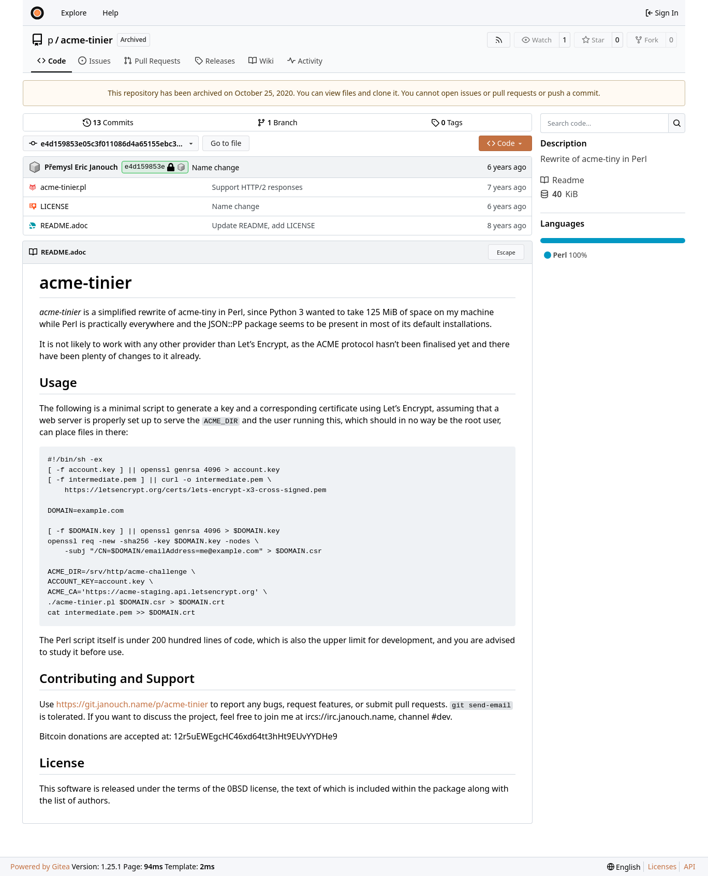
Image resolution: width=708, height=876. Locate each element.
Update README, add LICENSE (263, 225)
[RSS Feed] (499, 40)
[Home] (37, 13)
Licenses (662, 866)
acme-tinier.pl (63, 187)
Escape (506, 252)
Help (110, 13)
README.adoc (64, 225)
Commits (108, 122)
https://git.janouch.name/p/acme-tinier (132, 704)
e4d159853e (155, 167)
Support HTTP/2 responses (257, 187)
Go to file (226, 143)
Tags (447, 122)
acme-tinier (86, 40)
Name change (216, 167)
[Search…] (676, 123)
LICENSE (54, 206)
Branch (277, 122)
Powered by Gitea (40, 866)
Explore (73, 13)
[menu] (624, 867)
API (689, 866)
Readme (562, 180)
